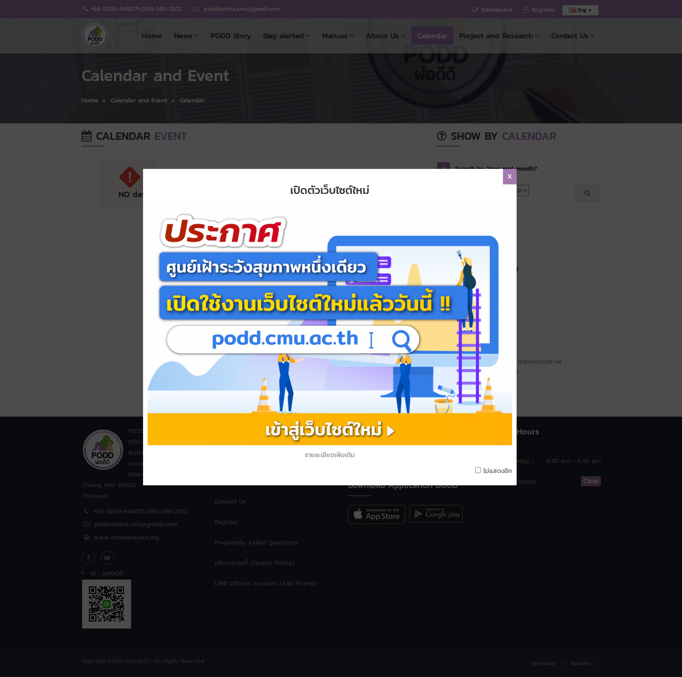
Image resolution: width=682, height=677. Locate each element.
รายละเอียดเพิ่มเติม (332, 390)
